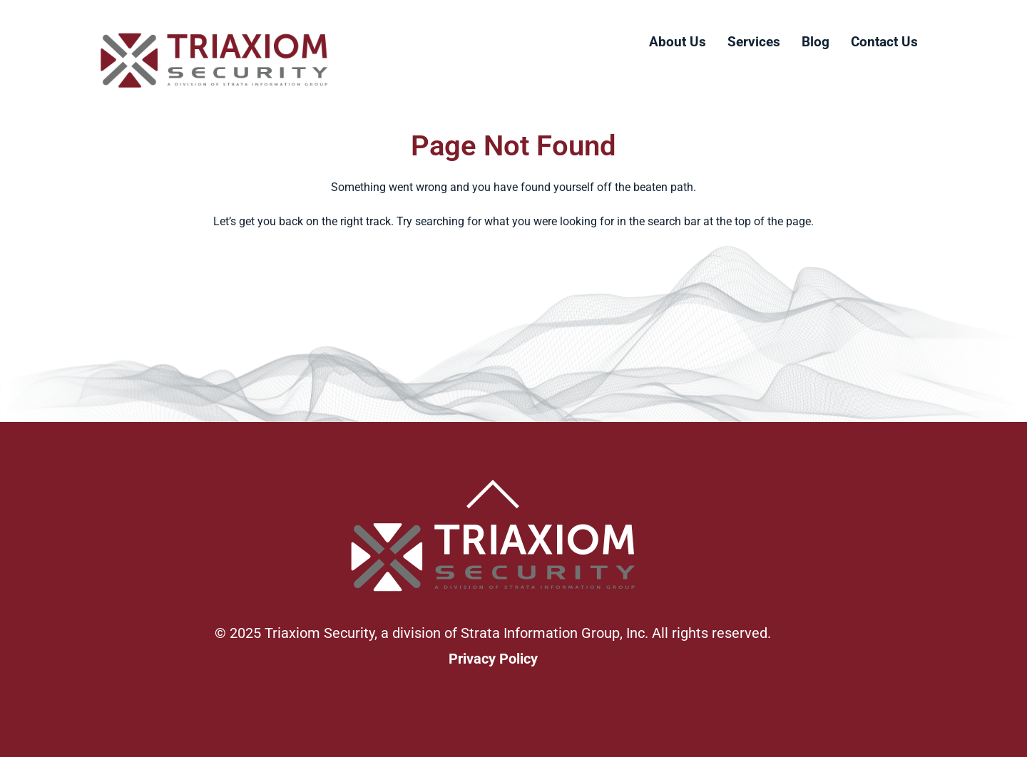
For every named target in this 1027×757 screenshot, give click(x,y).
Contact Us (884, 42)
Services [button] (753, 42)
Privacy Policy (493, 658)
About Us (677, 42)
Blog (815, 42)
